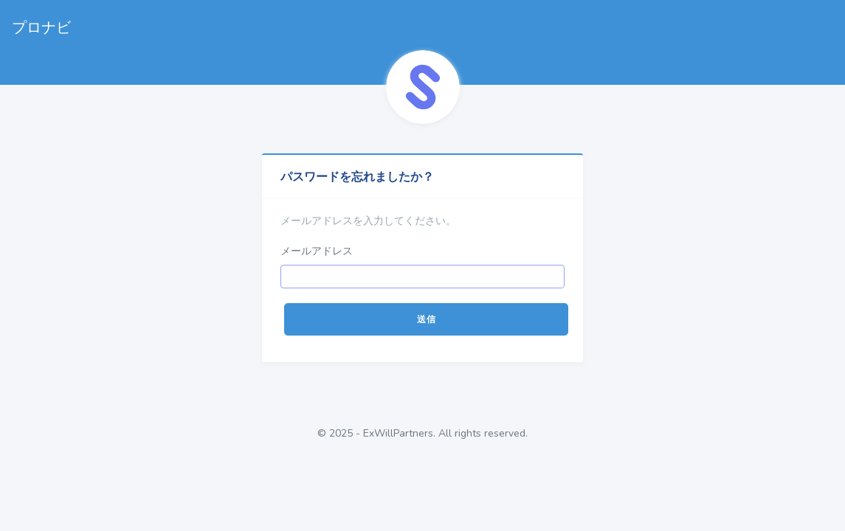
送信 (426, 319)
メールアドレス (316, 251)
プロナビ (41, 28)
